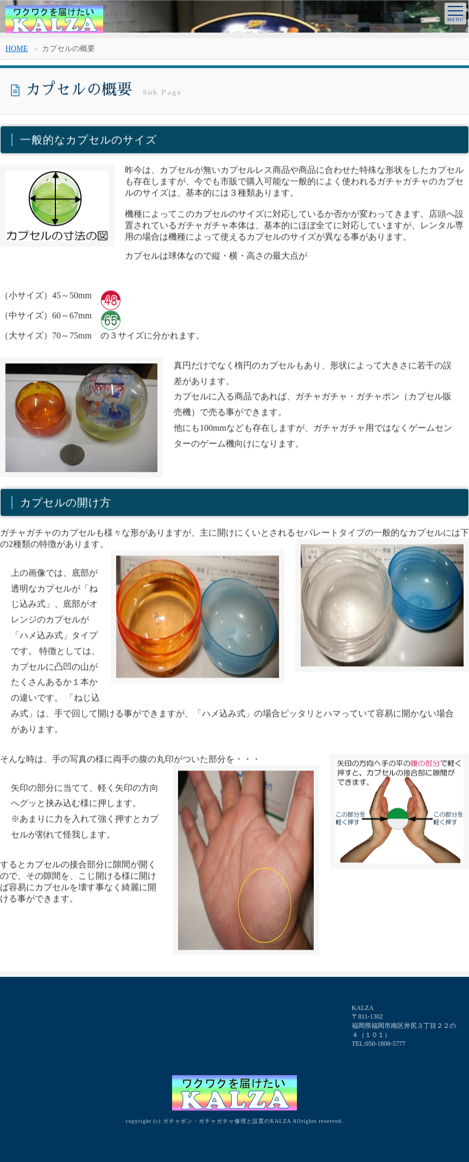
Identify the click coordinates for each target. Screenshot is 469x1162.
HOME (16, 49)
